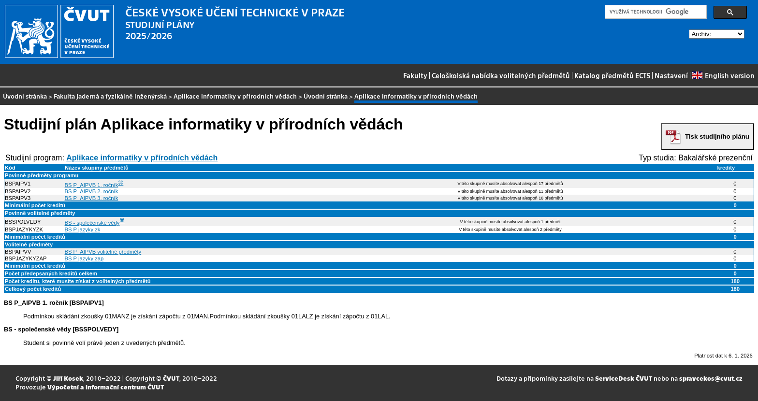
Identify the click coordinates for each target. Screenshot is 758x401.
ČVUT (171, 378)
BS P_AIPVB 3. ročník (91, 198)
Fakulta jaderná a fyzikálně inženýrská (110, 96)
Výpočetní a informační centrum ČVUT (105, 386)
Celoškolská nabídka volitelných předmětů (501, 75)
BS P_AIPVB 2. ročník (91, 191)
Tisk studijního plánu (717, 136)
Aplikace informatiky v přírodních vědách (235, 96)
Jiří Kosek (68, 378)
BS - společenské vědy (92, 223)
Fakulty (415, 75)
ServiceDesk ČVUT (623, 378)
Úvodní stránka (25, 96)
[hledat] (655, 12)
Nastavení (671, 75)
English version (723, 75)
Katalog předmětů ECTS (612, 75)
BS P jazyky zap (84, 258)
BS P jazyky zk (83, 229)
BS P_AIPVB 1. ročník (91, 184)
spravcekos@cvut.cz (711, 378)
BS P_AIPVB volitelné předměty (103, 252)
